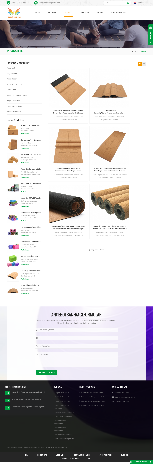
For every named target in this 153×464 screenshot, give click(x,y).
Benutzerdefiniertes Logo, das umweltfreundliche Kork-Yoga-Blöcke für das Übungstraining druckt (31, 140)
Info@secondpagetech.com (49, 3)
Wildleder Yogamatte (62, 397)
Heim (37, 12)
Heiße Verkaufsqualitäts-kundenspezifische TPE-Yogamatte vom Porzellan (31, 227)
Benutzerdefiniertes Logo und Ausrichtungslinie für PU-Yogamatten (29, 407)
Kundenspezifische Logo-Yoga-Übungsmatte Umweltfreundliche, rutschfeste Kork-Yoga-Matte (60, 136)
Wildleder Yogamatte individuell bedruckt (26, 399)
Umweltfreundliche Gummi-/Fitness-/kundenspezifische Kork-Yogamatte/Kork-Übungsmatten (31, 285)
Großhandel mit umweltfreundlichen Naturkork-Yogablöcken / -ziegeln (31, 125)
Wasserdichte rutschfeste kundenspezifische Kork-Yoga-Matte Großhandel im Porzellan (135, 95)
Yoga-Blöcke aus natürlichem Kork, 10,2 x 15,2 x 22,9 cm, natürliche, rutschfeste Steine (31, 169)
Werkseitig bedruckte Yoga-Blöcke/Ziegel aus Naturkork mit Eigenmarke (31, 154)
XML (90, 458)
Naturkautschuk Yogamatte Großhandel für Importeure (100, 397)
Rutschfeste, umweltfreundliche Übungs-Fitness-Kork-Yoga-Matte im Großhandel (60, 95)
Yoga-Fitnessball (13, 100)
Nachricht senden (47, 372)
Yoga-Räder (12, 79)
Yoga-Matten (12, 68)
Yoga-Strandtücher (14, 106)
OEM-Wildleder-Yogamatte (64, 439)
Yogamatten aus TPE (62, 393)
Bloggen (84, 12)
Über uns (51, 12)
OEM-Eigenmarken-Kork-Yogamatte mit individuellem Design (31, 270)
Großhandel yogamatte (63, 435)
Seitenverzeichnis (69, 458)
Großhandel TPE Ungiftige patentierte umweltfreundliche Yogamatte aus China (31, 212)
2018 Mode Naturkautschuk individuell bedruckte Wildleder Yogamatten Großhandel (31, 183)
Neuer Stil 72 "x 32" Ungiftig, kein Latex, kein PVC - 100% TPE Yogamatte (31, 198)
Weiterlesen (25, 134)
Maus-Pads (11, 90)
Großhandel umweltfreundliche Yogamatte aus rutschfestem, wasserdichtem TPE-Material (31, 241)
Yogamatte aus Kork (62, 401)
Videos (100, 12)
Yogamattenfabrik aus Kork (64, 416)
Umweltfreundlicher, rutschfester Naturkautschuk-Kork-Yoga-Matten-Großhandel (110, 95)
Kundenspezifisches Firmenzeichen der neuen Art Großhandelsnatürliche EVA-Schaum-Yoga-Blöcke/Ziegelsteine (31, 256)
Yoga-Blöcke (12, 73)
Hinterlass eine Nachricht (140, 462)
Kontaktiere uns (118, 12)
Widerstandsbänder (15, 84)
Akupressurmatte (14, 111)
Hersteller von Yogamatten (64, 412)
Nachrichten (106, 455)
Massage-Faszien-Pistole (17, 95)
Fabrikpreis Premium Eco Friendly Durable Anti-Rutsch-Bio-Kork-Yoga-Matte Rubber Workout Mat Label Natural (85, 136)
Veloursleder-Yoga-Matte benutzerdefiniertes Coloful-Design (29, 392)
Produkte (68, 12)
